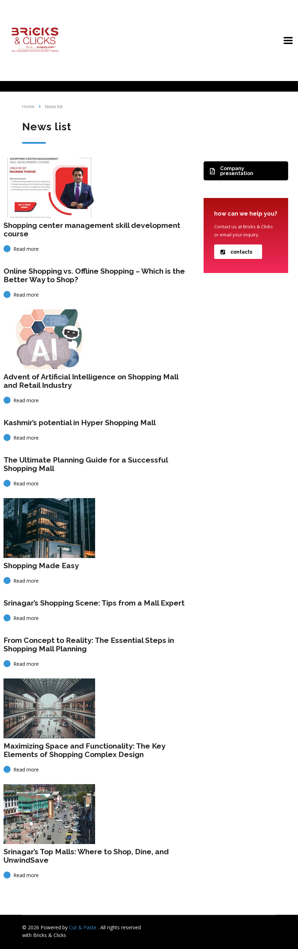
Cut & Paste (83, 927)
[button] (246, 170)
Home (28, 107)
